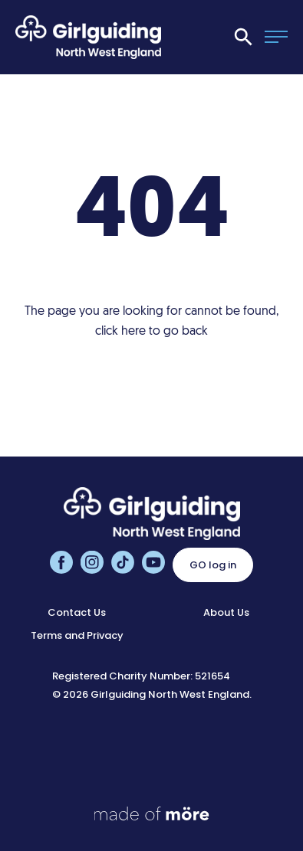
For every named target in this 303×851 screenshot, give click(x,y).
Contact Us (77, 612)
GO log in (212, 565)
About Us (226, 612)
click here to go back (151, 332)
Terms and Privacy (77, 635)
